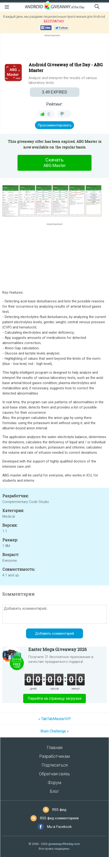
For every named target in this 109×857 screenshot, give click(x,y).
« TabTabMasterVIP (54, 719)
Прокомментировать (55, 125)
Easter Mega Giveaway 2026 (57, 649)
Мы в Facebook (59, 827)
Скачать (54, 162)
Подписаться (55, 765)
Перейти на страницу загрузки (54, 698)
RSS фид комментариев (59, 818)
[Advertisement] (54, 49)
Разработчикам (54, 756)
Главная (54, 747)
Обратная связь (54, 773)
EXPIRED (54, 92)
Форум (54, 782)
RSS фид (59, 810)
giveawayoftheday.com (64, 844)
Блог (54, 791)
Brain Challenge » (54, 731)
